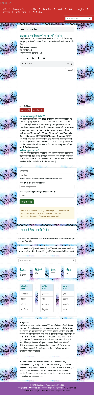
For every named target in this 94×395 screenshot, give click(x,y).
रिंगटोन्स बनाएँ (26, 202)
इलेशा (65, 309)
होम (22, 29)
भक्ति (5, 9)
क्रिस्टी (23, 299)
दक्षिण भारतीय (21, 12)
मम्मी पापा (6, 12)
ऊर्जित (65, 299)
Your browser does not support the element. (47, 64)
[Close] (76, 18)
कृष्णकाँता (24, 294)
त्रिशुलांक (45, 309)
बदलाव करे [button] (70, 70)
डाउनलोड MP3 (25, 110)
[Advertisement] (47, 87)
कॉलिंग (34, 9)
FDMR (26, 391)
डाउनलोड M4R (37, 110)
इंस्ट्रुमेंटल (81, 9)
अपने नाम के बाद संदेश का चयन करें (32, 183)
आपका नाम (24, 171)
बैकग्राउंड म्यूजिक (19, 9)
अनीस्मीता (66, 304)
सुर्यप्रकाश (45, 304)
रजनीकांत (24, 309)
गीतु (43, 299)
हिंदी (70, 9)
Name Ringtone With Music (40, 391)
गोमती (23, 304)
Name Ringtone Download (60, 391)
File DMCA (37, 12)
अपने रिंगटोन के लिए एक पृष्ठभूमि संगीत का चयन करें (38, 192)
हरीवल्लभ (45, 294)
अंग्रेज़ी (60, 9)
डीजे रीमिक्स (47, 9)
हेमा (64, 294)
